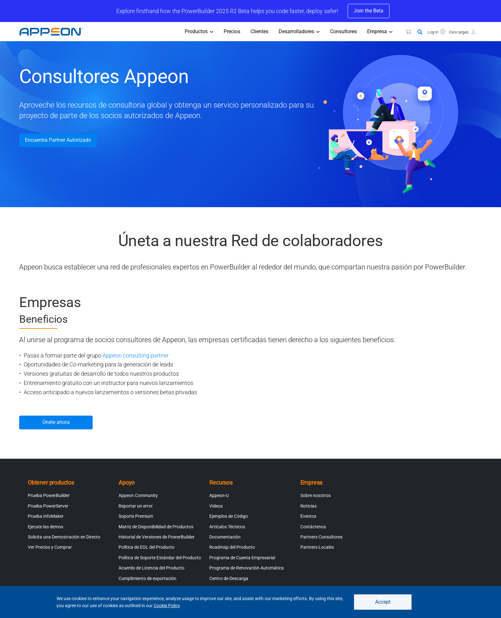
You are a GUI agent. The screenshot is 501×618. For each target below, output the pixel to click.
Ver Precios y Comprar (50, 547)
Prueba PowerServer (48, 506)
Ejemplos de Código (228, 516)
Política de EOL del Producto (146, 547)
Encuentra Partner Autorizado (58, 140)
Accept (382, 602)
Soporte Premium (136, 516)
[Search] (420, 32)
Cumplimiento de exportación (147, 578)
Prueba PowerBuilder (49, 495)
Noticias (308, 506)
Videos (216, 506)
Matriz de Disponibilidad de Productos (156, 526)
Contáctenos (313, 526)
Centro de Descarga (228, 578)
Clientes (259, 31)
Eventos (308, 516)
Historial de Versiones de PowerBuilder (157, 536)
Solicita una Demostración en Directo (64, 536)
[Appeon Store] (404, 31)
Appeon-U (219, 495)
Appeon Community (138, 495)
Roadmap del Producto (232, 547)
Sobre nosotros (315, 495)
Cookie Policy (167, 605)
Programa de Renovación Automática (246, 567)
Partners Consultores (321, 536)
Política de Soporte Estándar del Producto (160, 557)
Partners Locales (317, 547)
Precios (232, 31)
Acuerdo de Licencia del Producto (151, 567)
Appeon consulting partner (136, 355)
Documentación (225, 536)
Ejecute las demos (45, 526)
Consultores (343, 31)
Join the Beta (368, 11)
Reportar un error (136, 506)
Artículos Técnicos (227, 526)
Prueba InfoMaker (46, 516)
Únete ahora (56, 422)
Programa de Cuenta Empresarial (242, 557)
